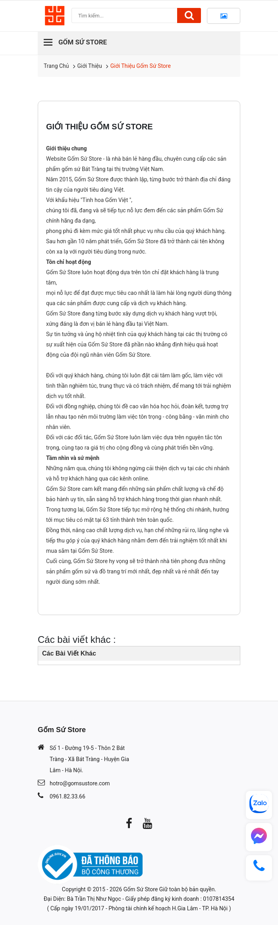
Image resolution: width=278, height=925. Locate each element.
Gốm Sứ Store (141, 889)
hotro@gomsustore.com (80, 783)
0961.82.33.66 (67, 796)
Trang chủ (56, 66)
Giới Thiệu (89, 66)
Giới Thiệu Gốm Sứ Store (140, 66)
